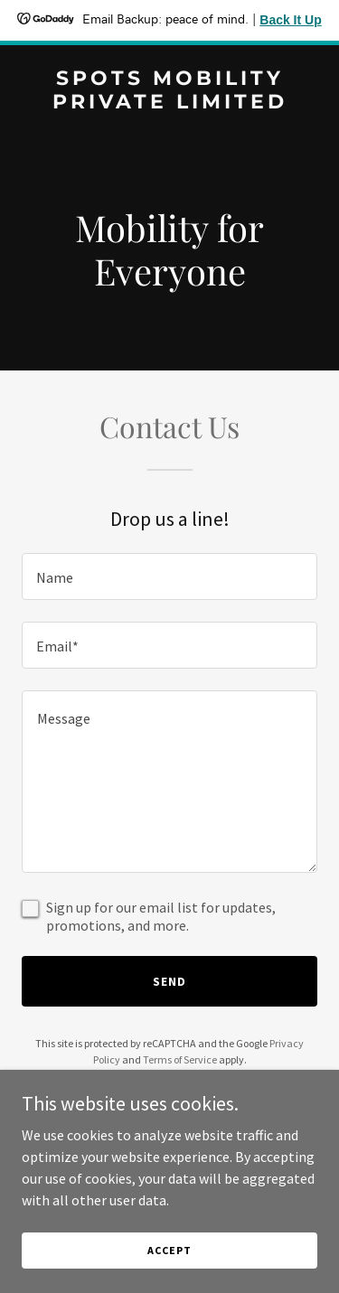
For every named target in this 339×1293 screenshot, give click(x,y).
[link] (169, 103)
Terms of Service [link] (180, 1059)
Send (169, 981)
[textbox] (169, 576)
